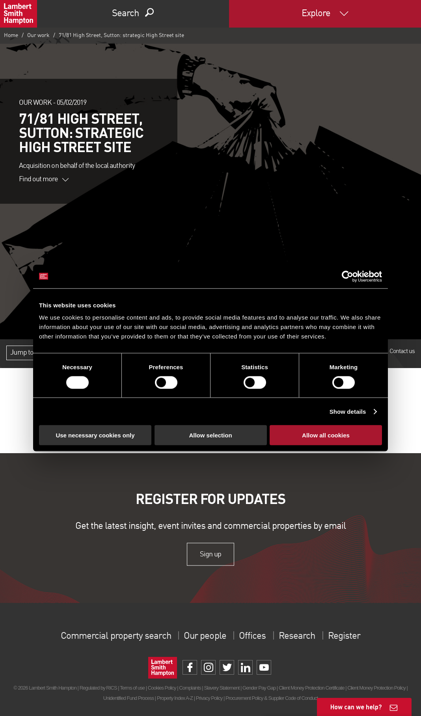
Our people (205, 636)
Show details (348, 411)
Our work (38, 35)
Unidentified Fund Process (128, 698)
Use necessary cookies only (95, 435)
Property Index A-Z (175, 698)
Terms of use (132, 688)
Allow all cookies (326, 435)
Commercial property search (116, 636)
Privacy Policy (209, 698)
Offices (252, 636)
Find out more (44, 179)
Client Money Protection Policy (376, 688)
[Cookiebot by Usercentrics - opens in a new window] (347, 276)
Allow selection (210, 435)
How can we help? (356, 707)
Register (344, 636)
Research (296, 636)
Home (11, 35)
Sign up (210, 554)
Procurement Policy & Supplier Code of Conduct (271, 698)
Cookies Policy (162, 688)
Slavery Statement (221, 688)
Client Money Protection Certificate (312, 688)
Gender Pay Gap (259, 688)
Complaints (190, 688)
